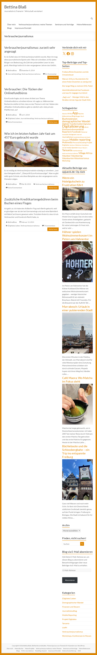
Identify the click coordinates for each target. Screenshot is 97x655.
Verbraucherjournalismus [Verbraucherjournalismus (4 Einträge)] (70, 153)
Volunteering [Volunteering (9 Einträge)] (76, 156)
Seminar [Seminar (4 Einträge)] (72, 145)
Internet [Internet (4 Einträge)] (79, 135)
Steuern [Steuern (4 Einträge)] (84, 148)
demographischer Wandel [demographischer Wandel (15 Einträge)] (76, 121)
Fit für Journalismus (27, 651)
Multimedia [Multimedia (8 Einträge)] (67, 142)
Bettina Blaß (15, 7)
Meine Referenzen (84, 24)
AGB (79, 651)
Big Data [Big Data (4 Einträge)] (81, 114)
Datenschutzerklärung (69, 651)
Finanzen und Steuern (71, 607)
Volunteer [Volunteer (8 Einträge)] (66, 156)
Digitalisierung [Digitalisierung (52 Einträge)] (73, 126)
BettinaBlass (12, 70)
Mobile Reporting (69, 615)
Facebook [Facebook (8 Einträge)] (76, 132)
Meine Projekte (29, 649)
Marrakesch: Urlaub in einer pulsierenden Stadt (77, 308)
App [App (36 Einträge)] (75, 113)
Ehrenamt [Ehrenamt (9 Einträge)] (66, 129)
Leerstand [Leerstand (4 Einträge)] (87, 137)
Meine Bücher (19, 649)
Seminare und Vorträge (64, 24)
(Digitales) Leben (14, 118)
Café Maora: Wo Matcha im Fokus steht (77, 379)
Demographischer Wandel (72, 603)
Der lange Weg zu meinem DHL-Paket (77, 86)
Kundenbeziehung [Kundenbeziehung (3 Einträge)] (78, 137)
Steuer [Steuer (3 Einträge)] (80, 148)
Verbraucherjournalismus (31, 74)
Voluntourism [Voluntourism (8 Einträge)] (68, 158)
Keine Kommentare (15, 122)
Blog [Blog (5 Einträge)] (73, 116)
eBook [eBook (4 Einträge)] (86, 127)
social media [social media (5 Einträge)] (66, 148)
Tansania (65, 623)
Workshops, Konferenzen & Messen (76, 636)
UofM (64, 627)
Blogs (9, 28)
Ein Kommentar (51, 74)
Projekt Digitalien (69, 619)
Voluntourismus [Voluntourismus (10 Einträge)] (81, 158)
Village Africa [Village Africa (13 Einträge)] (85, 153)
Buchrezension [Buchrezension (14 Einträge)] (69, 118)
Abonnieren (70, 580)
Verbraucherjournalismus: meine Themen (35, 24)
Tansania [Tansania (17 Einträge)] (67, 150)
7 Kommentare (49, 226)
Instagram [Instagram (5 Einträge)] (72, 135)
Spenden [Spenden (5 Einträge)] (75, 148)
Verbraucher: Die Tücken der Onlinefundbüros (23, 91)
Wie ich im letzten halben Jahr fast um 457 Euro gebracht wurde (29, 135)
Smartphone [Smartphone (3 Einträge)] (85, 145)
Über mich (11, 24)
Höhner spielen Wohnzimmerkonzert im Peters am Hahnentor (77, 235)
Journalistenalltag (14, 74)
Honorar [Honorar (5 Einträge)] (84, 132)
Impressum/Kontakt (23, 28)
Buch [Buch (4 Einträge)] (82, 116)
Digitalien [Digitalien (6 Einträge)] (87, 124)
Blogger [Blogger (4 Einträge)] (77, 116)
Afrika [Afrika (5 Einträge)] (69, 114)
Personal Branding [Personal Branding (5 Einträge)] (79, 143)
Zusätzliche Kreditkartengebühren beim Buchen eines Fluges (31, 201)
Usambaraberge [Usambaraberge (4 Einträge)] (77, 151)
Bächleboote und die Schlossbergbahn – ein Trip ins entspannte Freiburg (75, 452)
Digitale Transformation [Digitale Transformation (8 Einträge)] (72, 124)
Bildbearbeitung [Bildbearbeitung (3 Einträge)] (66, 116)
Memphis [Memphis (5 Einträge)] (65, 140)
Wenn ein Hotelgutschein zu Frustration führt (73, 181)
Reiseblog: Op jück (41, 651)
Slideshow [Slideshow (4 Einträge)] (78, 145)
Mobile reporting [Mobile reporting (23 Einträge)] (79, 139)
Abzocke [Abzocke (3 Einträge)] (64, 114)
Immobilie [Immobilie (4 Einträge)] (65, 135)
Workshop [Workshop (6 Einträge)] (66, 161)
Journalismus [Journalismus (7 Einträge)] (67, 137)
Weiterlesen (53, 78)
